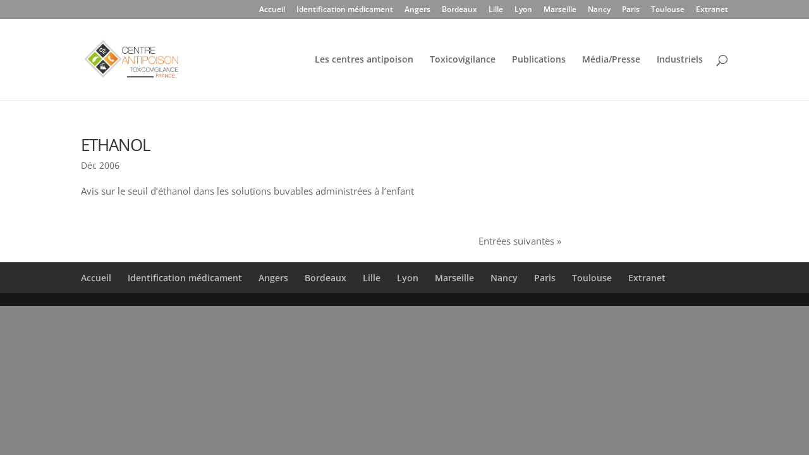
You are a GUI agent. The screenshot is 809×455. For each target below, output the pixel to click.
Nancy (599, 10)
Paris (631, 10)
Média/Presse (611, 60)
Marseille (560, 10)
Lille (496, 10)
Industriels (680, 60)
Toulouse (667, 10)
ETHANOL (115, 144)
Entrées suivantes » (519, 240)
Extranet (712, 10)
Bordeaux (459, 10)
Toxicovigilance (463, 60)
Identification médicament (344, 10)
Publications (539, 60)
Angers (417, 10)
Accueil (272, 10)
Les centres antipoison (364, 60)
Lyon (523, 10)
